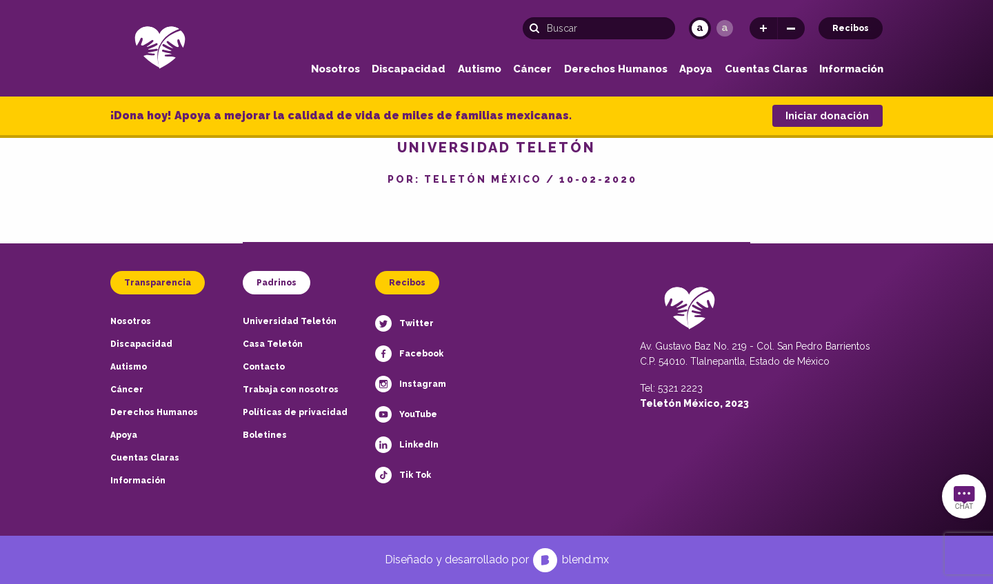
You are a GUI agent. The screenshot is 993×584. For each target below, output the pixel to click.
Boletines (265, 435)
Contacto (264, 367)
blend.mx (585, 559)
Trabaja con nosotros (291, 389)
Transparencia (157, 283)
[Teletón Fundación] (160, 46)
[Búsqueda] (599, 28)
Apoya (695, 69)
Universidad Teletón (290, 321)
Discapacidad (408, 69)
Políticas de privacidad (295, 412)
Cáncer (532, 69)
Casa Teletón (273, 344)
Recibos (850, 28)
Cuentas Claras (766, 69)
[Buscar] (538, 28)
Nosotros (335, 69)
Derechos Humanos (616, 69)
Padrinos (277, 283)
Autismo (479, 69)
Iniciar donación (827, 116)
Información (851, 69)
